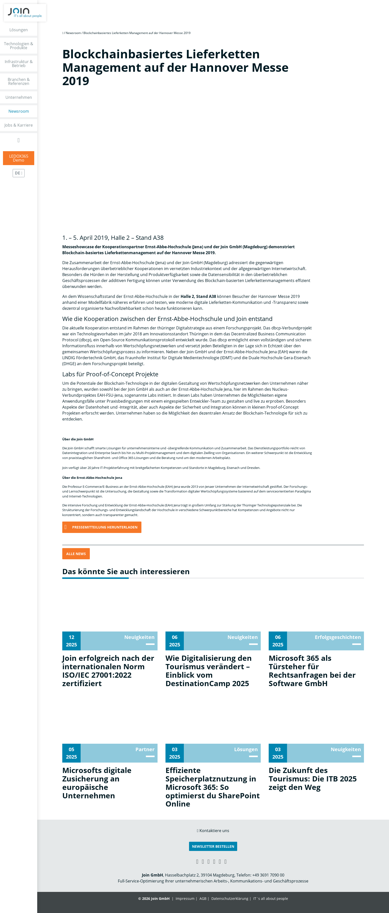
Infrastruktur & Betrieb (19, 63)
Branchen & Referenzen (19, 81)
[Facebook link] (208, 861)
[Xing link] (197, 861)
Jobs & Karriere (18, 125)
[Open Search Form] (19, 140)
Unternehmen (18, 97)
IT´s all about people (270, 898)
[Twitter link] (226, 861)
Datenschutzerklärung (229, 898)
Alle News (76, 553)
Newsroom (18, 111)
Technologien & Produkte (18, 45)
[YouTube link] (214, 861)
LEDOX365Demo (18, 158)
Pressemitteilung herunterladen (104, 527)
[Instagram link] (220, 861)
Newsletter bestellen (213, 846)
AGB (202, 898)
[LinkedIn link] (203, 861)
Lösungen (18, 30)
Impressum (185, 898)
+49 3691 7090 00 (268, 875)
